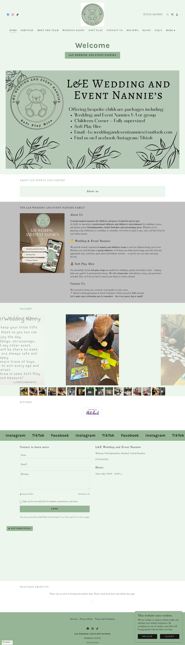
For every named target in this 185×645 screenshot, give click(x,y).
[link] (8, 14)
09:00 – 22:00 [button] (113, 474)
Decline (147, 636)
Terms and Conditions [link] (105, 616)
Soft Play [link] (96, 30)
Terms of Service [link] (79, 517)
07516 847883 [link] (152, 14)
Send (54, 509)
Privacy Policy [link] (64, 517)
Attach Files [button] (27, 494)
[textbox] (55, 455)
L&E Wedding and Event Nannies (92, 55)
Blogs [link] (147, 30)
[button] (177, 14)
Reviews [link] (133, 30)
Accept (169, 636)
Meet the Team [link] (48, 30)
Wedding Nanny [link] (73, 30)
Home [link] (13, 30)
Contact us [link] (115, 30)
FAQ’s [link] (158, 30)
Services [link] (27, 30)
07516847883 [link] (101, 459)
